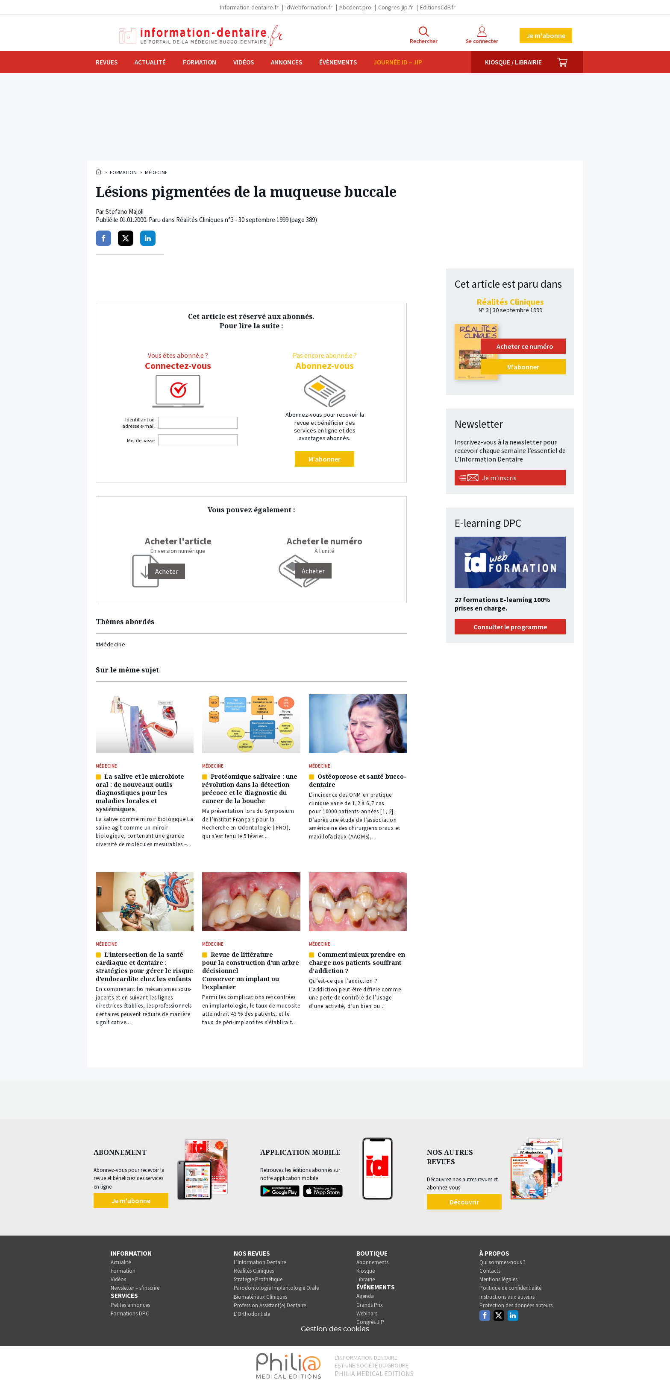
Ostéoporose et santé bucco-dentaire (357, 779)
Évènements (338, 62)
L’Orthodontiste (252, 1310)
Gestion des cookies (335, 1325)
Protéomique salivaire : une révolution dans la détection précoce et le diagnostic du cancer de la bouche (249, 787)
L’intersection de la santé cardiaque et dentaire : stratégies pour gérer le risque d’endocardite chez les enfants (144, 964)
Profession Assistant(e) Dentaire (270, 1302)
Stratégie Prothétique (258, 1276)
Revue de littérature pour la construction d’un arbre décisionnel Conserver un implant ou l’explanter (250, 968)
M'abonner (325, 459)
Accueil (99, 171)
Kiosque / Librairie (513, 62)
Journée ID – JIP (398, 62)
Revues (107, 62)
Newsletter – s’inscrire (135, 1285)
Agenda (365, 1293)
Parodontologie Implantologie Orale (276, 1285)
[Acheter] (166, 571)
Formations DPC (130, 1310)
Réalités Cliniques (254, 1267)
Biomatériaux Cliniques (260, 1293)
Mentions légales (498, 1276)
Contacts (489, 1267)
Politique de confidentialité (510, 1285)
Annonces (286, 62)
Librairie (365, 1276)
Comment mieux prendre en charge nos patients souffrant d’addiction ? (357, 960)
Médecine (156, 172)
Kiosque (365, 1267)
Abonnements (372, 1258)
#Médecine (110, 644)
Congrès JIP (370, 1318)
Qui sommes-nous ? (502, 1258)
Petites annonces (130, 1301)
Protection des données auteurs (515, 1302)
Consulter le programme (510, 626)
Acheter (313, 571)
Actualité (150, 62)
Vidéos (243, 62)
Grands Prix (369, 1301)
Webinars (366, 1310)
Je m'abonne (545, 35)
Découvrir (464, 1198)
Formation (199, 62)
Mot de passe (141, 440)
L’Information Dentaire (260, 1258)
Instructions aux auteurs (507, 1293)
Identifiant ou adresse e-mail (138, 422)
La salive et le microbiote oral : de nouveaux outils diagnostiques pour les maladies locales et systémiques (140, 791)
